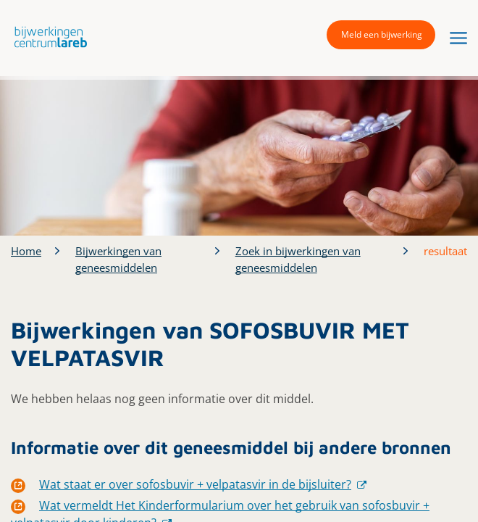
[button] (47, 36)
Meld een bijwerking (381, 34)
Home (26, 251)
